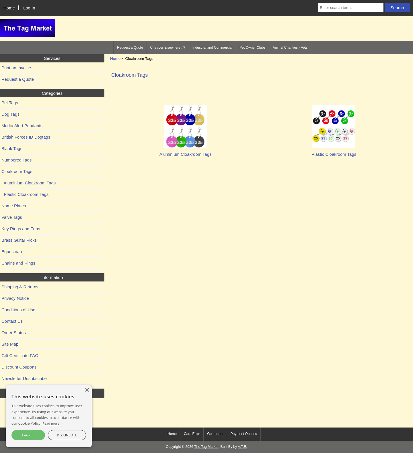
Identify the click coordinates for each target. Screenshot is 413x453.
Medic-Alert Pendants (21, 125)
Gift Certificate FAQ (19, 355)
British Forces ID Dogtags (25, 137)
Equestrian (11, 251)
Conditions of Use (18, 309)
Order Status (13, 332)
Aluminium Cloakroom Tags (28, 182)
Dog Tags (10, 114)
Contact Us (12, 321)
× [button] (87, 390)
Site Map (9, 344)
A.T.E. (242, 447)
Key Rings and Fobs (20, 228)
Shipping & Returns (19, 286)
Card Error (192, 434)
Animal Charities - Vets (290, 48)
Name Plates (13, 205)
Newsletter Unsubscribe (24, 378)
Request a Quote (130, 48)
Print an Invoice (16, 67)
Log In (29, 7)
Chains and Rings (18, 263)
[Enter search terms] (350, 7)
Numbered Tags (16, 159)
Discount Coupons (18, 367)
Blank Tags (11, 148)
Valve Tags (11, 217)
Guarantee (215, 434)
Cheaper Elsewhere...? (167, 48)
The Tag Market (206, 447)
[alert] (49, 416)
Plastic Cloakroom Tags (24, 194)
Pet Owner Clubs (252, 48)
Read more (50, 423)
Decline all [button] (67, 435)
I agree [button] (28, 435)
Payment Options (244, 434)
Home (9, 7)
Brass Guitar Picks (19, 240)
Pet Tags (9, 102)
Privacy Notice (15, 298)
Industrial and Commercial (212, 48)
